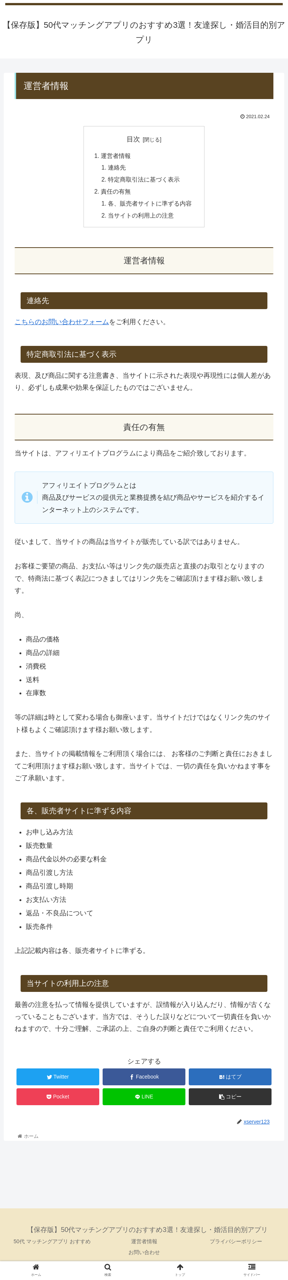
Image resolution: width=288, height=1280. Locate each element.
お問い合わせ (144, 1253)
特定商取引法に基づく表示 (144, 180)
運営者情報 (116, 156)
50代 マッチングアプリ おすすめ (51, 1242)
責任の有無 (116, 192)
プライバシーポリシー (236, 1242)
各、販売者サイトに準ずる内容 (150, 204)
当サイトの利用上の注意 (141, 216)
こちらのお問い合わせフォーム (62, 323)
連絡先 (117, 168)
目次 (133, 139)
